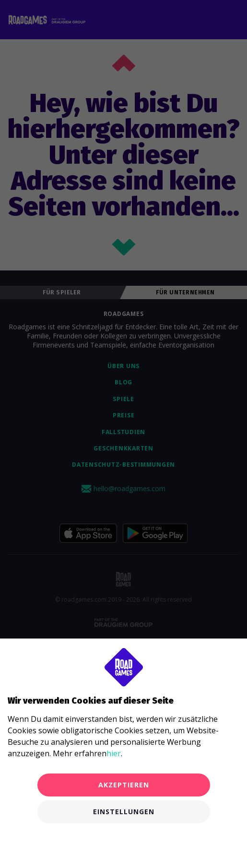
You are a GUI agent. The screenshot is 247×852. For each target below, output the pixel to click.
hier (113, 753)
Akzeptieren (123, 784)
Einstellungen (123, 811)
